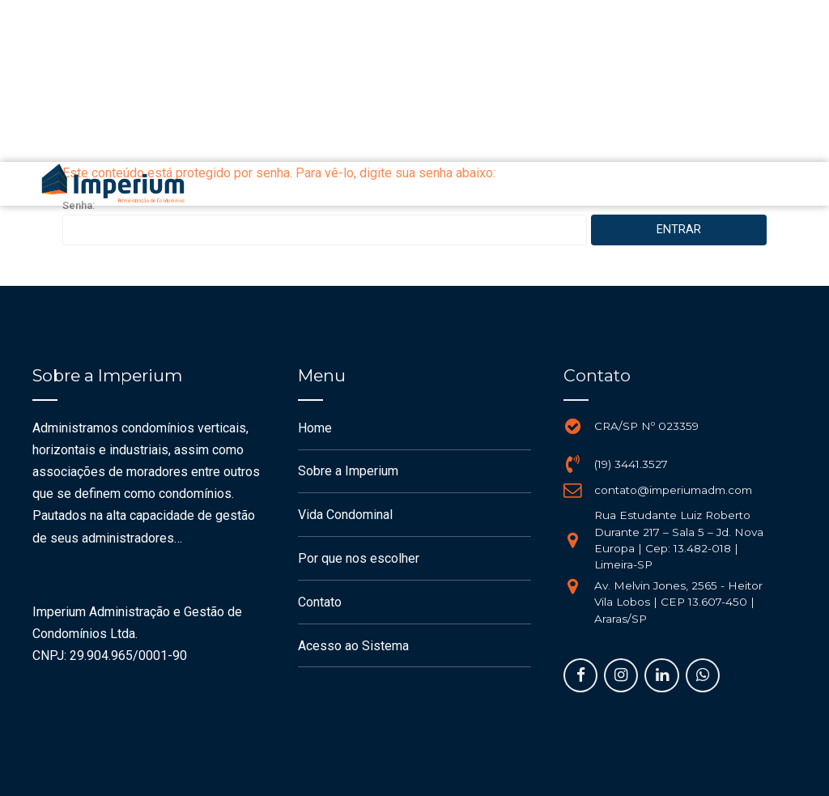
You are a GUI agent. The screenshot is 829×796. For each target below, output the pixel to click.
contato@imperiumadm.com (673, 489)
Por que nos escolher (358, 558)
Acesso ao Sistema (353, 645)
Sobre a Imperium (348, 471)
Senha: (324, 222)
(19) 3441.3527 (631, 464)
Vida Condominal (345, 514)
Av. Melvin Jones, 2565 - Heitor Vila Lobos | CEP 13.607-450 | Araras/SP (678, 602)
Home (315, 428)
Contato (320, 602)
